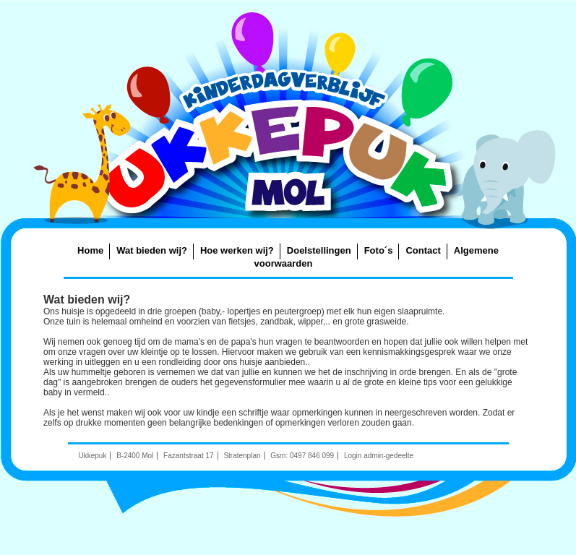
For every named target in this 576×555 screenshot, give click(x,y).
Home (90, 250)
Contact (422, 250)
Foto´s (378, 250)
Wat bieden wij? (151, 250)
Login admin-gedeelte (378, 456)
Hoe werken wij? (237, 250)
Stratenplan (241, 456)
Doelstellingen (319, 250)
